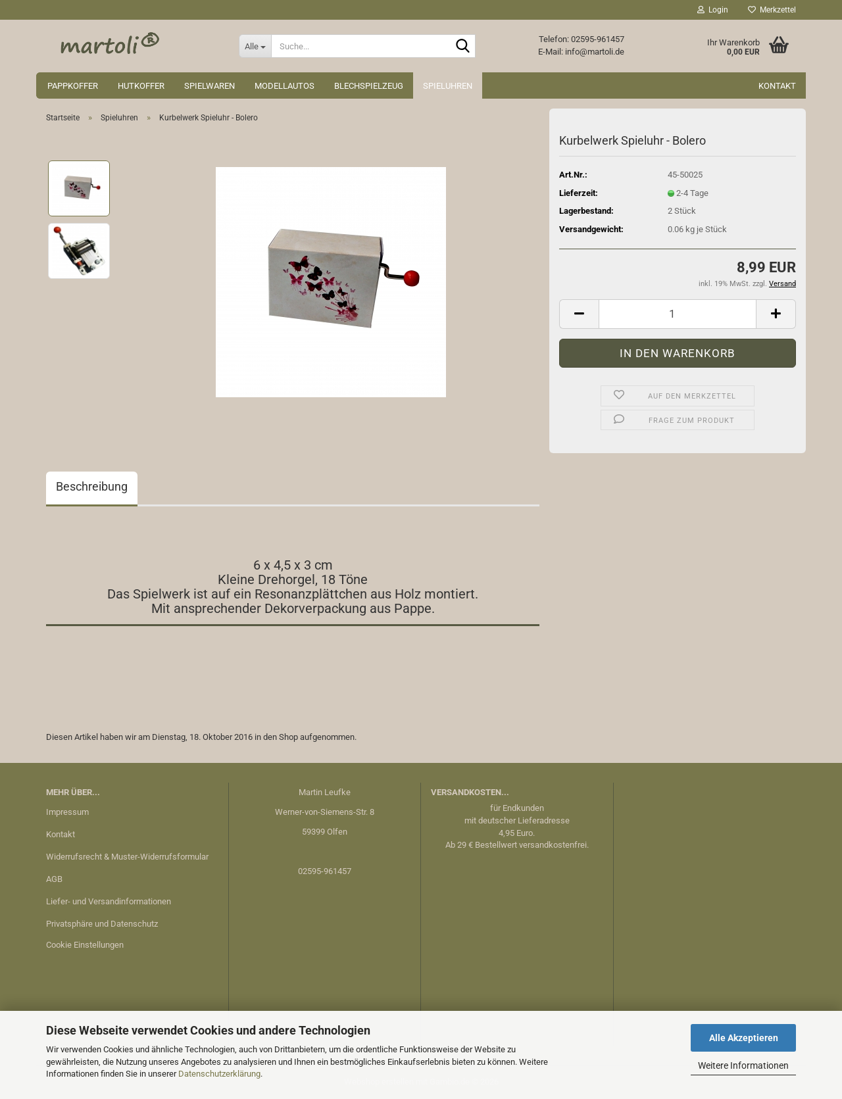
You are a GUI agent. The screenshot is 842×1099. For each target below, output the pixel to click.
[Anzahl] (677, 314)
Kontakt (777, 86)
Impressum (67, 812)
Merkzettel (772, 9)
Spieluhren (447, 86)
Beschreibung (92, 486)
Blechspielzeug (368, 86)
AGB (54, 879)
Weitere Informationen (743, 1065)
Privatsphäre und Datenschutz (102, 924)
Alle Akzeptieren (743, 1038)
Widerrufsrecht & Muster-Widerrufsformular (127, 857)
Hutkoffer (141, 86)
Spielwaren (209, 86)
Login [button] (712, 9)
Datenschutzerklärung (219, 1074)
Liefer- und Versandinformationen (108, 901)
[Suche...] (255, 46)
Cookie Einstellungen (85, 945)
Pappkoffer (72, 86)
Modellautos (284, 86)
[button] (579, 314)
